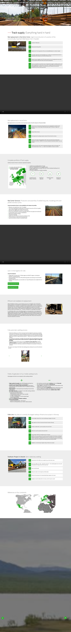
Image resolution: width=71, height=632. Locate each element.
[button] (9, 47)
